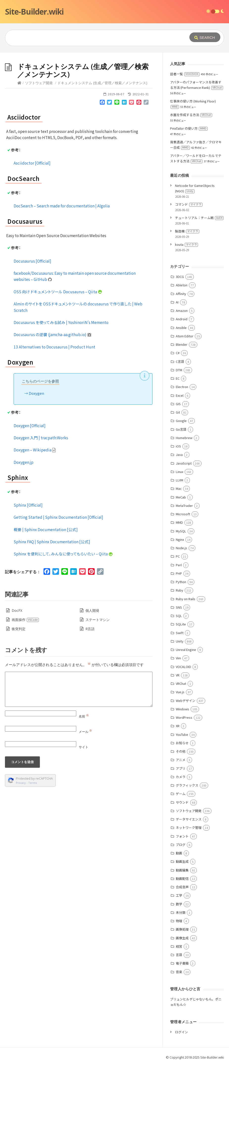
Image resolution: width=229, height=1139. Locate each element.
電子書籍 (182, 1037)
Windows (182, 783)
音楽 (179, 1046)
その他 (180, 825)
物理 (179, 995)
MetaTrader (184, 579)
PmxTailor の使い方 (189, 202)
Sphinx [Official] (28, 579)
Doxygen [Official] (30, 499)
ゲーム (180, 868)
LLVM (179, 554)
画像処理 (182, 1003)
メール (85, 806)
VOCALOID (183, 741)
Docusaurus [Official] (32, 335)
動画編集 (182, 944)
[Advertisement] (114, 89)
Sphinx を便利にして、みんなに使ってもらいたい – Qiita (63, 628)
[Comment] (79, 763)
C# (177, 427)
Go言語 (181, 503)
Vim (178, 732)
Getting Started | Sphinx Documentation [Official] (58, 591)
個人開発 (92, 684)
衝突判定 (18, 703)
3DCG (180, 350)
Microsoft (183, 588)
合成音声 (182, 961)
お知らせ (182, 817)
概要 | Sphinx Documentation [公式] (46, 603)
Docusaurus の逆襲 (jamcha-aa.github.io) (52, 408)
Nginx (180, 613)
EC (177, 452)
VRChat (181, 757)
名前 (84, 790)
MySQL (181, 605)
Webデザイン (185, 774)
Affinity (181, 368)
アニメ (180, 834)
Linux (179, 546)
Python (181, 656)
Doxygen (36, 467)
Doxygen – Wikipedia (35, 524)
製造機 (187, 305)
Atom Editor (184, 410)
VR (177, 749)
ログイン (181, 1106)
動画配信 (182, 952)
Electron (182, 461)
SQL (179, 690)
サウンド (182, 876)
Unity (179, 715)
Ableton (181, 359)
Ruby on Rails (185, 673)
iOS (178, 520)
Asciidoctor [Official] (32, 237)
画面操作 (25, 694)
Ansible (181, 401)
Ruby (179, 664)
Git (178, 486)
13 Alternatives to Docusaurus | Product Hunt (54, 421)
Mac (179, 562)
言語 (179, 1029)
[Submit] (204, 37)
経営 (179, 1020)
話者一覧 (185, 148)
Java (179, 528)
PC (178, 630)
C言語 (180, 435)
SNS (179, 681)
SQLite (181, 698)
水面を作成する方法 (191, 189)
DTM (179, 444)
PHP (179, 647)
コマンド (189, 278)
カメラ (180, 851)
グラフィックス (187, 859)
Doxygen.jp (23, 536)
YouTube (182, 808)
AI (177, 376)
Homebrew (184, 512)
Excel (179, 469)
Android (181, 393)
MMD (179, 596)
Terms (32, 857)
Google (181, 495)
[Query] (92, 38)
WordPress (184, 791)
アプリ (180, 842)
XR (177, 800)
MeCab (181, 571)
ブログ (180, 918)
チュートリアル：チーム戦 (199, 292)
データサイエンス (189, 893)
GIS (178, 478)
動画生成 (182, 935)
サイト (83, 821)
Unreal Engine (186, 723)
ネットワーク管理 (189, 901)
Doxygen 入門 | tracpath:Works (41, 512)
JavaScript (184, 537)
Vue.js (180, 766)
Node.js (181, 622)
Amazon (182, 384)
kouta (186, 318)
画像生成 (182, 1012)
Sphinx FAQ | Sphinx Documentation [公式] (52, 616)
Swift (179, 707)
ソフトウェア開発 (39, 157)
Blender (181, 418)
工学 (179, 969)
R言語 (90, 703)
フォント (182, 910)
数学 (179, 978)
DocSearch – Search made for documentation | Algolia (62, 280)
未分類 (180, 986)
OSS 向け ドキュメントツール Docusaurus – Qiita (58, 366)
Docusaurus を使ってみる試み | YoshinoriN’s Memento (61, 396)
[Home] (19, 157)
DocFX (17, 684)
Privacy (21, 857)
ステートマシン (97, 694)
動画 (179, 927)
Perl (179, 639)
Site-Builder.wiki (34, 11)
